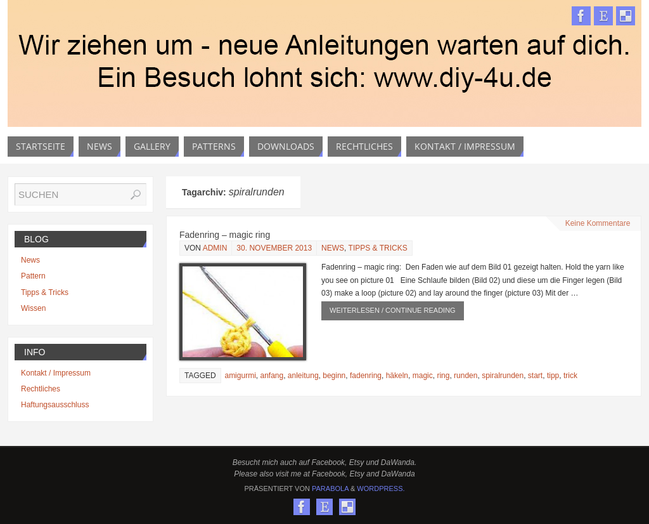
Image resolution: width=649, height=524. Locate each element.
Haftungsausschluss (55, 404)
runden (465, 375)
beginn (334, 375)
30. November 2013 (274, 248)
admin (215, 248)
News (332, 248)
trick (570, 375)
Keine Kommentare (598, 223)
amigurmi (239, 375)
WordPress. (380, 488)
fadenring (366, 375)
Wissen (33, 308)
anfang (271, 375)
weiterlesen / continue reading (393, 310)
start (535, 375)
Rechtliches (40, 388)
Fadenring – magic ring (224, 235)
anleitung (303, 375)
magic (423, 375)
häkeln (397, 375)
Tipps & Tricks (378, 248)
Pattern (33, 276)
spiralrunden (503, 375)
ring (443, 375)
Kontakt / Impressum (56, 373)
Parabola (330, 488)
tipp (553, 375)
